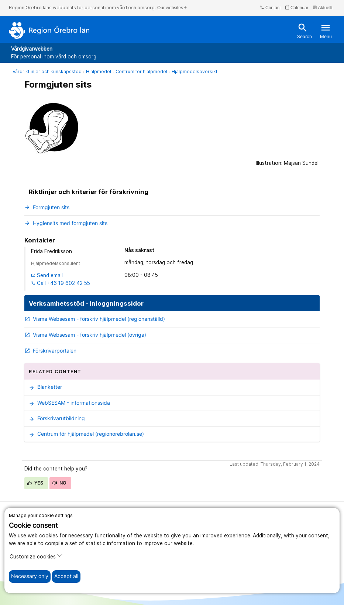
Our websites (172, 7)
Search (304, 31)
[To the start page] (49, 30)
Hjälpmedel (98, 71)
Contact (270, 7)
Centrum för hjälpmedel (141, 71)
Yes (35, 483)
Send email (47, 275)
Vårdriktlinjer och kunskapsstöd (47, 71)
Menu (326, 31)
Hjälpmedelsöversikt (194, 71)
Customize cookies (36, 556)
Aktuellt (323, 7)
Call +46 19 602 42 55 (60, 283)
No (59, 483)
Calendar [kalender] (297, 7)
